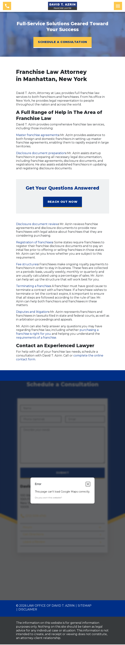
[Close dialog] (88, 485)
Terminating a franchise (33, 286)
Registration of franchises (34, 242)
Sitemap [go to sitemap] (84, 606)
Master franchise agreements (37, 135)
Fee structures (27, 264)
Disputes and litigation (32, 312)
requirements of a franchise (36, 337)
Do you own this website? (48, 498)
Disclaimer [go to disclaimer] (27, 610)
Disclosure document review (37, 224)
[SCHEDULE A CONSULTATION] (62, 42)
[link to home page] (62, 5)
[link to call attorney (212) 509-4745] (7, 6)
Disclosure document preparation (41, 153)
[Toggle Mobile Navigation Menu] (118, 6)
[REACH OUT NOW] (62, 202)
